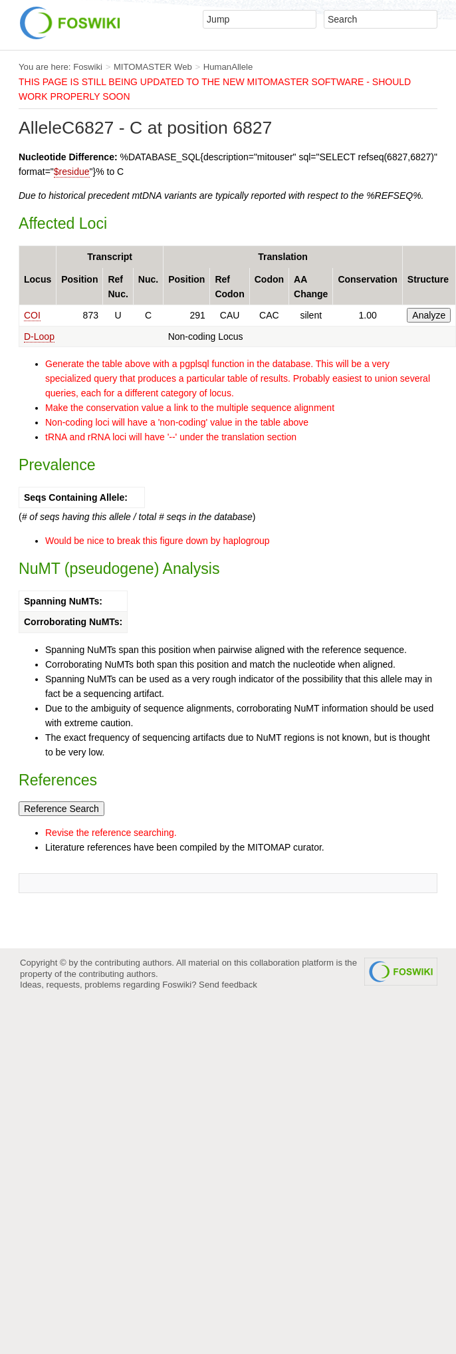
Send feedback (228, 985)
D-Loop (39, 336)
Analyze (428, 315)
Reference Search (61, 808)
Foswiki (87, 67)
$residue (72, 171)
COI (32, 315)
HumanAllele (228, 67)
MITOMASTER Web (153, 67)
